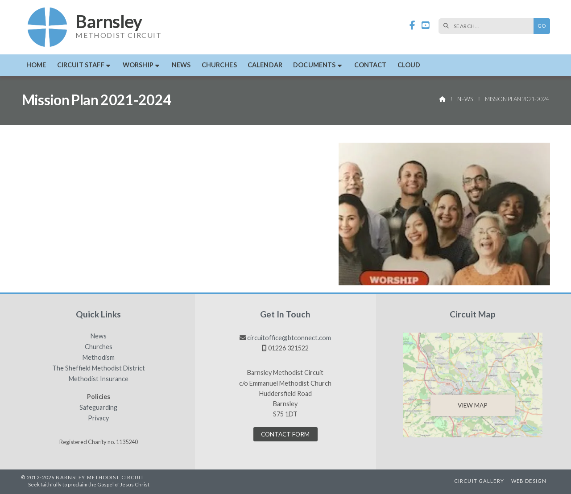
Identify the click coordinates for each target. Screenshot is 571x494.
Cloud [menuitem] (409, 65)
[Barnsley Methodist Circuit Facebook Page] (412, 25)
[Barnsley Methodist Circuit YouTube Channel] (426, 25)
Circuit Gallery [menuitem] (479, 481)
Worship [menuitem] (138, 65)
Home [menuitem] (36, 65)
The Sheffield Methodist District (98, 368)
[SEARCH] (488, 26)
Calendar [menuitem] (265, 65)
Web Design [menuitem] (528, 481)
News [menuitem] (181, 65)
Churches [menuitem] (219, 65)
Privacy (98, 418)
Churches (98, 346)
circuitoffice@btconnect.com (289, 338)
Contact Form (285, 434)
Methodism (99, 357)
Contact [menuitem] (370, 65)
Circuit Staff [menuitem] (80, 65)
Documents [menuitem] (314, 65)
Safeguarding (98, 407)
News (465, 99)
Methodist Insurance (98, 379)
